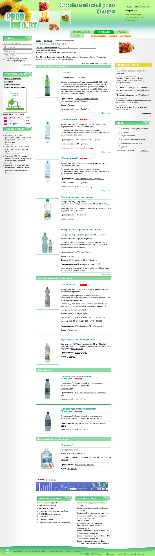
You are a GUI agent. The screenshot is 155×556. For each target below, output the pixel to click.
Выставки (8, 81)
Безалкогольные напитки (46, 48)
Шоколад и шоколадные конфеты (134, 129)
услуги (120, 554)
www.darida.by (77, 211)
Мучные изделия (128, 136)
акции (43, 551)
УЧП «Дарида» (81, 215)
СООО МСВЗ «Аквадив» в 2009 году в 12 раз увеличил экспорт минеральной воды (132, 89)
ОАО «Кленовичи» (46, 519)
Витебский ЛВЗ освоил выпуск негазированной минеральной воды (17, 149)
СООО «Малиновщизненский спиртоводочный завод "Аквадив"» (79, 99)
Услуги (129, 6)
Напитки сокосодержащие (76, 48)
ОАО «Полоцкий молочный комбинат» (54, 511)
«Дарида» (71, 219)
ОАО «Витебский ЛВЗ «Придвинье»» (89, 140)
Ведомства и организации (15, 87)
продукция (48, 41)
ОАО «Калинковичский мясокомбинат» (54, 522)
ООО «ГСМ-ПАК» (46, 517)
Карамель (125, 132)
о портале (130, 554)
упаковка (113, 36)
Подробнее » (106, 113)
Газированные (63, 48)
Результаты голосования (126, 150)
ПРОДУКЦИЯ (103, 32)
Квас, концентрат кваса (46, 50)
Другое (124, 146)
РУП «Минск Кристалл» (84, 464)
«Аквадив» (71, 105)
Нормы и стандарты (12, 79)
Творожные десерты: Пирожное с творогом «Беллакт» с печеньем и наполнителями (90, 525)
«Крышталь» (72, 468)
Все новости (9, 173)
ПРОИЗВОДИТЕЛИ (82, 32)
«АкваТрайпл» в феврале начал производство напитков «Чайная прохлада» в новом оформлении (17, 167)
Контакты (145, 6)
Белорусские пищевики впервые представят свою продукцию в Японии (133, 101)
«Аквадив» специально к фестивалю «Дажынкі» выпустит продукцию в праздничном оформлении (18, 138)
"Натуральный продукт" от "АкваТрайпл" (132, 95)
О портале (137, 6)
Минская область (50, 59)
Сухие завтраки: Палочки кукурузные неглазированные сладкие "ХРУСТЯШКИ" (92, 518)
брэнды (37, 551)
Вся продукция (88, 63)
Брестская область (54, 57)
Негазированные (90, 48)
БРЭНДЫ (121, 32)
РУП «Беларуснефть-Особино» (51, 503)
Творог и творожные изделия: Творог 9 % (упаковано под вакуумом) (93, 532)
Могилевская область (67, 59)
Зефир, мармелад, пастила (131, 143)
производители (18, 551)
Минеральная (65, 52)
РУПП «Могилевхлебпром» (50, 514)
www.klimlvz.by (67, 389)
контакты (140, 554)
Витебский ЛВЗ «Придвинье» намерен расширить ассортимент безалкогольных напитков (18, 158)
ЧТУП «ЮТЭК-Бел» (47, 508)
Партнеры (110, 554)
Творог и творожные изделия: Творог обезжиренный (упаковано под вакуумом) (93, 542)
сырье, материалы (98, 36)
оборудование (125, 36)
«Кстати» (70, 256)
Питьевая (73, 52)
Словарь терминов (12, 84)
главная (38, 41)
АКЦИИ (77, 36)
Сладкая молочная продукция (133, 139)
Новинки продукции (103, 63)
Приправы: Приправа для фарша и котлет (93, 513)
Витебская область (70, 57)
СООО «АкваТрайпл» (83, 252)
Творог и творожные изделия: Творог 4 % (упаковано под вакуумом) (93, 537)
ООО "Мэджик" (97, 554)
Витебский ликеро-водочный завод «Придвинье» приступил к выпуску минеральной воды (130, 80)
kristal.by (64, 460)
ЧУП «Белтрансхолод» (48, 506)
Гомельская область (87, 57)
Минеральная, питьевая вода (48, 52)
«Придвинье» (72, 330)
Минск (43, 57)
